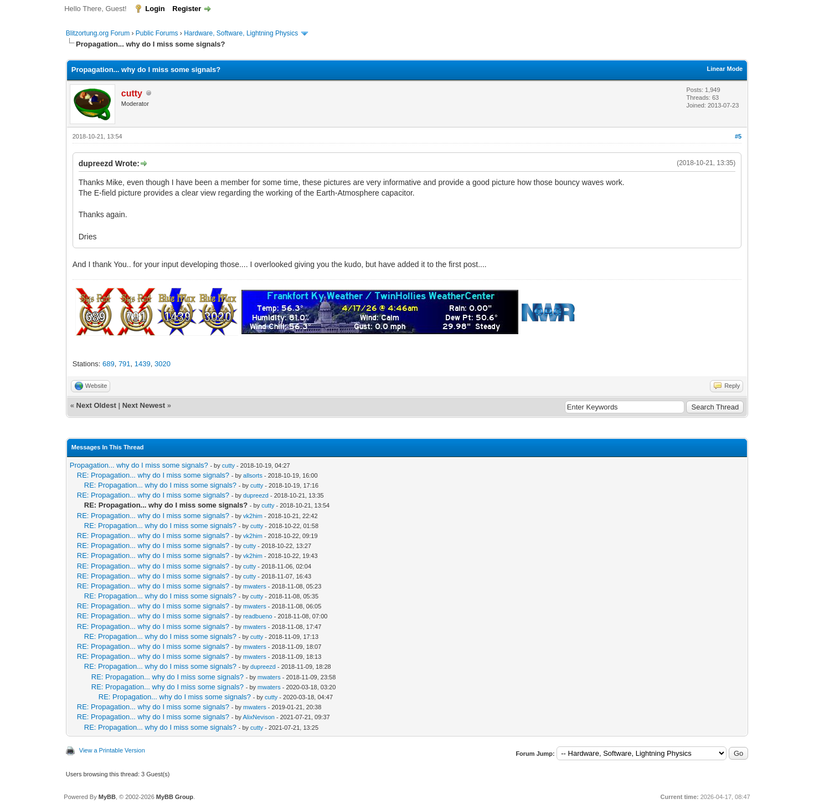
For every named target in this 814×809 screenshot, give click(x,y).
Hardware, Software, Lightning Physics (241, 33)
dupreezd (256, 495)
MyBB (107, 796)
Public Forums (157, 33)
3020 (162, 364)
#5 (738, 136)
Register (186, 8)
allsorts (252, 475)
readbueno (257, 616)
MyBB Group (174, 796)
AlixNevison (258, 717)
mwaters (254, 586)
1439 (143, 364)
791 (125, 364)
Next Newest (143, 405)
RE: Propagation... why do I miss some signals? (153, 475)
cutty (228, 465)
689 (108, 364)
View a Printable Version (112, 750)
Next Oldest (96, 405)
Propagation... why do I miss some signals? (139, 465)
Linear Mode (725, 68)
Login (154, 8)
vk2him (252, 516)
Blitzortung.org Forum (98, 33)
